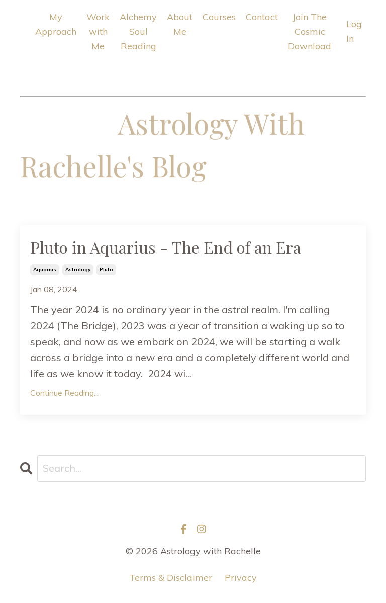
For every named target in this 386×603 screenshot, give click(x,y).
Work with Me (98, 31)
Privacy (241, 577)
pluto (106, 269)
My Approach (55, 24)
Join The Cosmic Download (309, 31)
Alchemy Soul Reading (138, 31)
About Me (179, 24)
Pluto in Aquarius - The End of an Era (165, 247)
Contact (262, 17)
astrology (77, 269)
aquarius (44, 269)
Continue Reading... (64, 393)
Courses (219, 17)
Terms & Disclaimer (170, 577)
